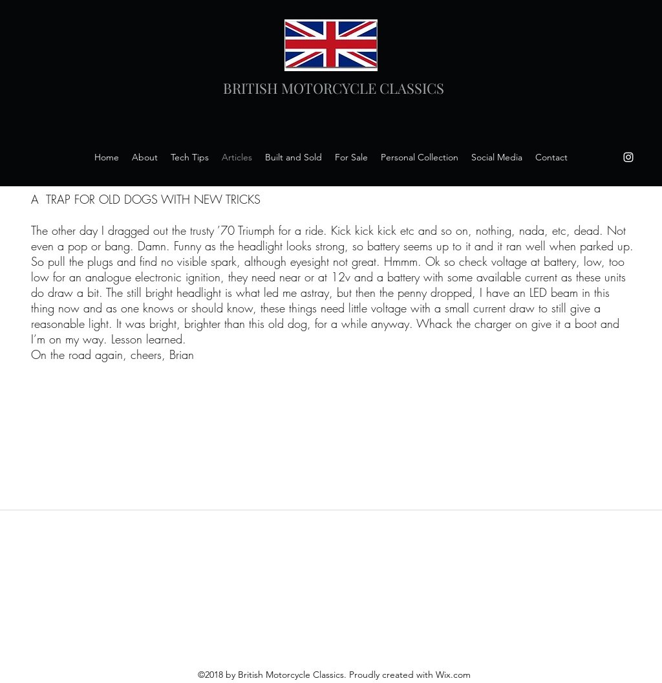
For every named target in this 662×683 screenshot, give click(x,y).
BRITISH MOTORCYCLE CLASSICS (333, 88)
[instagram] (628, 157)
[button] (497, 157)
